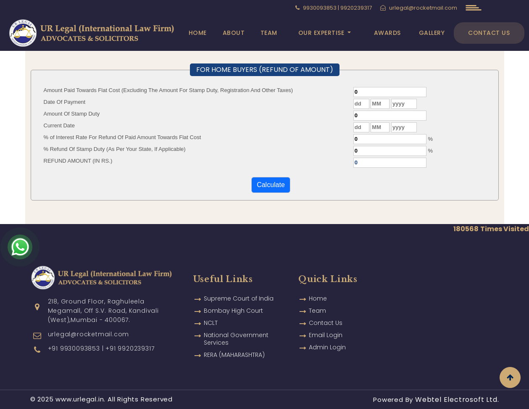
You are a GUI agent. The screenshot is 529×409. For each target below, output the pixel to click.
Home (198, 33)
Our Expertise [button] (322, 33)
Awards (387, 33)
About (234, 33)
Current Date (59, 125)
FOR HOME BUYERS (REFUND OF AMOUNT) (264, 69)
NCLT (211, 315)
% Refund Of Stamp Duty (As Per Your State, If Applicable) (115, 149)
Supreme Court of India (239, 291)
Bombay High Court (233, 303)
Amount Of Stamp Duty (72, 114)
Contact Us (489, 33)
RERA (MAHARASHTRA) (234, 347)
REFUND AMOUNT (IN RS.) (78, 161)
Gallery (432, 33)
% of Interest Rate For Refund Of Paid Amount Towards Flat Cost (122, 137)
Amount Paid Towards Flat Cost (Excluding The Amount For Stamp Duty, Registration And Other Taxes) (168, 90)
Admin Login (327, 339)
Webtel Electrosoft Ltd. (457, 399)
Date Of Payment (65, 102)
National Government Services (236, 331)
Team (269, 33)
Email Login (325, 327)
